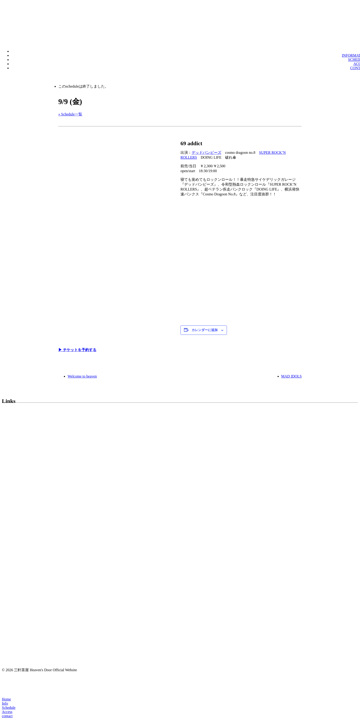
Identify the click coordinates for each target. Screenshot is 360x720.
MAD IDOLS (291, 376)
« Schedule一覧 (70, 114)
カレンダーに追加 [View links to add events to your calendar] (205, 330)
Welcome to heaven (82, 376)
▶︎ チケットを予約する (77, 350)
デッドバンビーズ (206, 153)
